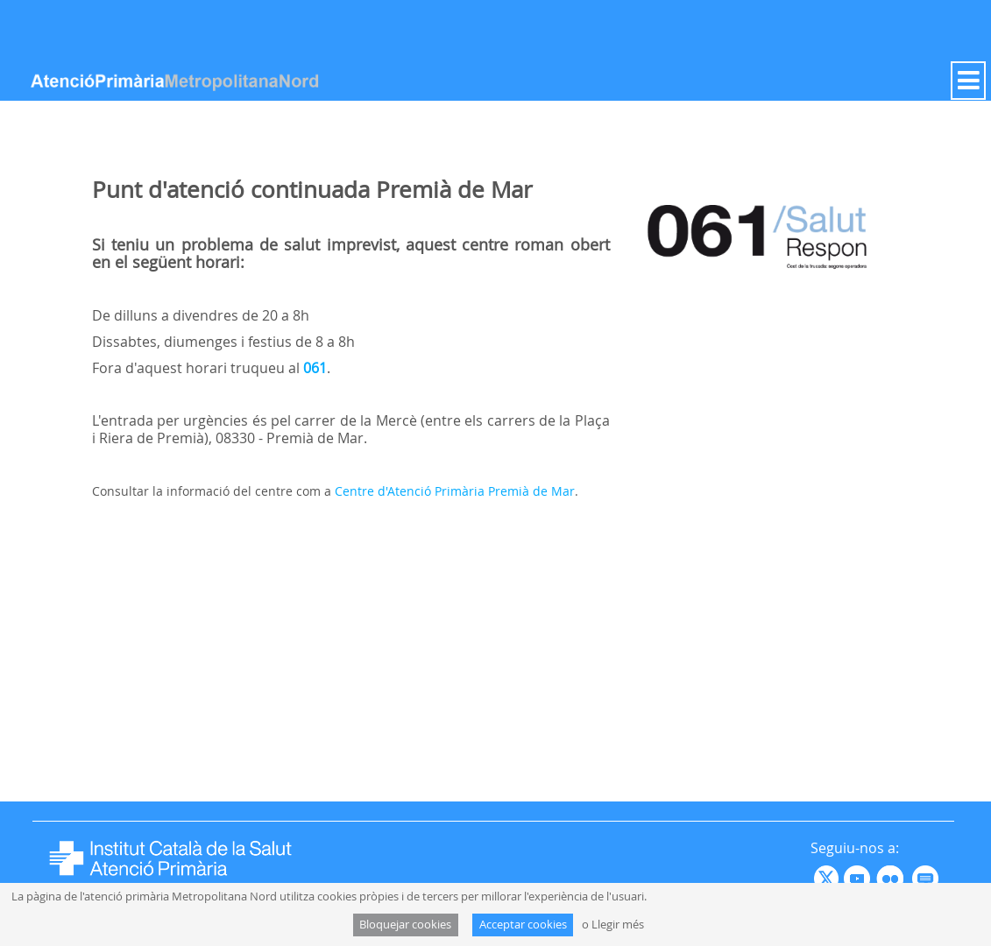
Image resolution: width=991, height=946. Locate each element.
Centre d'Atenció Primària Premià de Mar (455, 491)
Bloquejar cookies (405, 924)
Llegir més (617, 924)
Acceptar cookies (523, 924)
